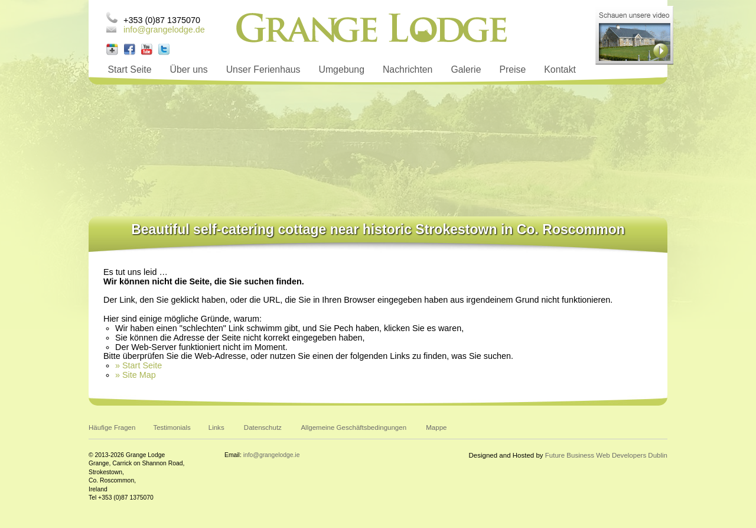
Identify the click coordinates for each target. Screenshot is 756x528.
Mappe (436, 427)
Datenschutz (263, 427)
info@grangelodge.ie (271, 455)
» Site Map (135, 375)
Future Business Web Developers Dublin (606, 455)
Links (216, 427)
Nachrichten (407, 69)
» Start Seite (138, 365)
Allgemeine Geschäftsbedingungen (353, 427)
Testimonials (171, 427)
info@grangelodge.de (164, 29)
